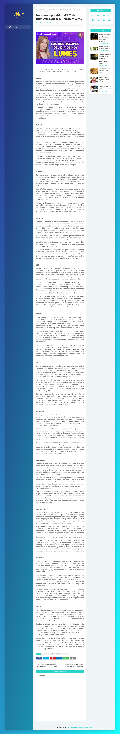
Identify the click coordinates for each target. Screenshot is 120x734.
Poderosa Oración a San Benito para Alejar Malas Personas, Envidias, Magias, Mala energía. (105, 59)
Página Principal (40, 9)
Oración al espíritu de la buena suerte (104, 47)
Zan (38, 23)
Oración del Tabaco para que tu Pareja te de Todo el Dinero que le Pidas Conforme (105, 37)
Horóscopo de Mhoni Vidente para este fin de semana (105, 88)
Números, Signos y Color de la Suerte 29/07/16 (104, 79)
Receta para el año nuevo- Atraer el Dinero (104, 70)
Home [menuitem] (13, 27)
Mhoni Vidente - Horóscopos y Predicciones (79, 727)
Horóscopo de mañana (48, 654)
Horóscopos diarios (51, 9)
